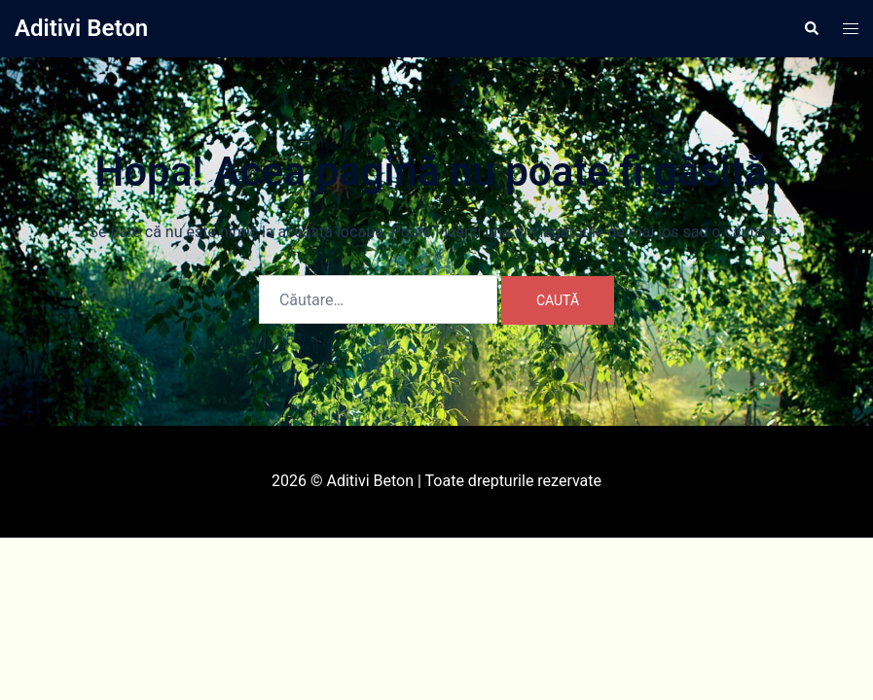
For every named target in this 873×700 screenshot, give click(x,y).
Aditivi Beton (81, 28)
